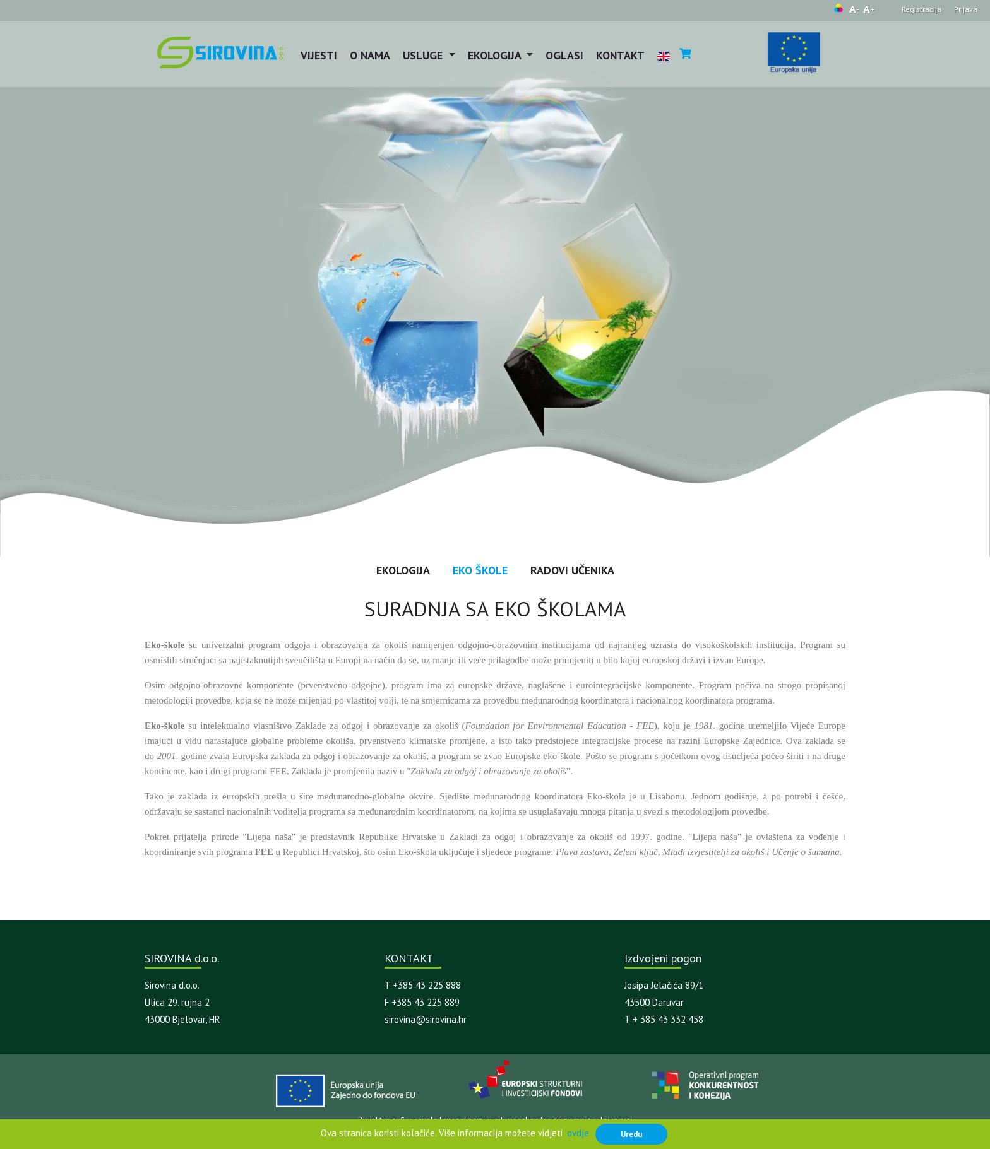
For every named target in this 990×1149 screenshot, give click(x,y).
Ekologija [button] (496, 55)
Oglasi (564, 55)
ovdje (578, 1133)
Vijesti (319, 55)
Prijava (965, 9)
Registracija (921, 9)
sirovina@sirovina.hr (426, 1019)
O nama (370, 55)
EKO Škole (480, 570)
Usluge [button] (424, 55)
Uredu (631, 1134)
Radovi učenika (572, 570)
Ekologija (403, 570)
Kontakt (620, 55)
